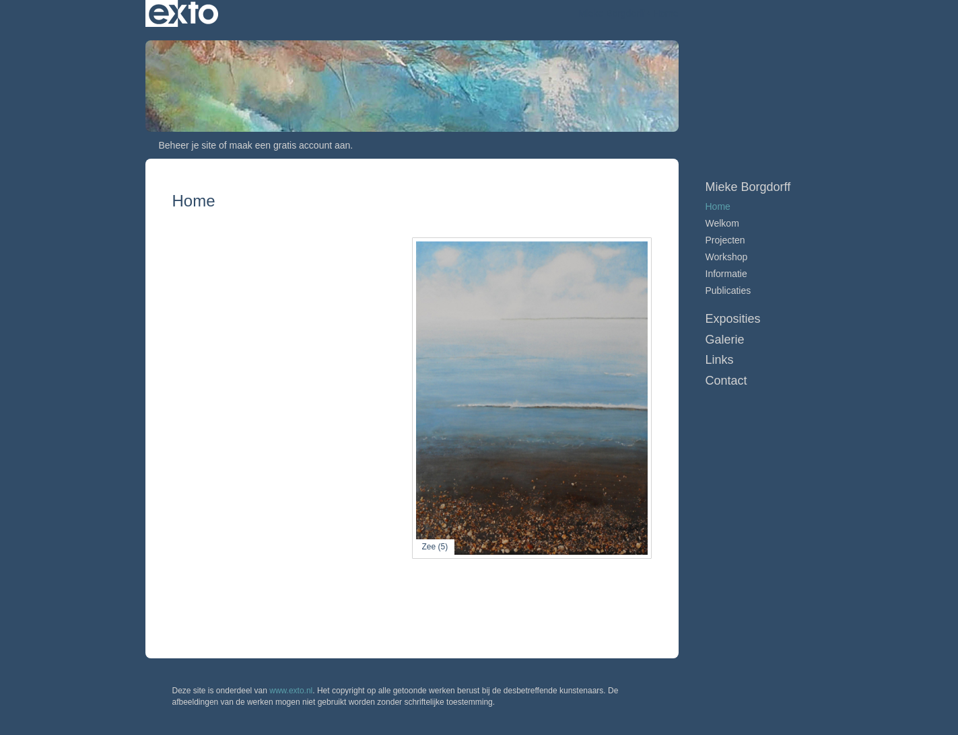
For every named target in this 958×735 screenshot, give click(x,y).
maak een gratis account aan (290, 145)
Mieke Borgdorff (611, 13)
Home (718, 206)
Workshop (727, 257)
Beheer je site (188, 145)
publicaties (728, 290)
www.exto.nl (290, 690)
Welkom (722, 223)
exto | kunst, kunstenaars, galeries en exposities (183, 13)
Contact (726, 380)
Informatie (726, 273)
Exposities (733, 318)
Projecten (725, 240)
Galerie (725, 339)
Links (720, 359)
